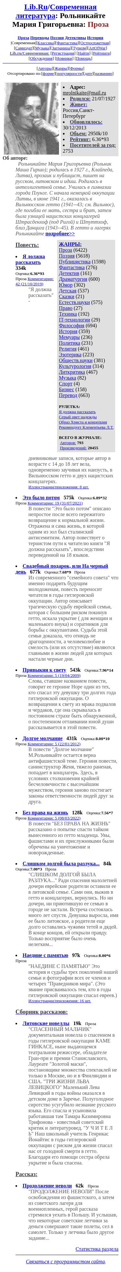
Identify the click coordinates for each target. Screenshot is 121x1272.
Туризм (79, 48)
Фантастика (67, 42)
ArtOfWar (97, 48)
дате (88, 73)
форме (48, 73)
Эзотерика (70, 354)
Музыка (42, 48)
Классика (45, 42)
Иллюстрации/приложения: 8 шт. (58, 486)
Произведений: (73, 447)
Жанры (61, 68)
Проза (23, 37)
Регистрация (63, 53)
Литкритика (72, 372)
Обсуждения (41, 58)
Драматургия (73, 279)
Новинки (64, 58)
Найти (83, 53)
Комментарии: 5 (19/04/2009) (53, 675)
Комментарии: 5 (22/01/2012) (53, 743)
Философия (71, 325)
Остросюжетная (94, 42)
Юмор (66, 285)
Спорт (65, 383)
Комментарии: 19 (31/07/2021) (55, 503)
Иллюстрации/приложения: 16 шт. (59, 1000)
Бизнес (66, 389)
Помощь (83, 58)
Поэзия (57, 37)
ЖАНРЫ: (70, 244)
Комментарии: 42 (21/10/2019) (34, 281)
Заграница (61, 48)
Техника (68, 314)
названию (103, 73)
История (95, 37)
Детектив (69, 273)
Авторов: (68, 442)
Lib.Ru (36, 7)
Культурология (75, 366)
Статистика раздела (97, 1249)
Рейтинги (101, 53)
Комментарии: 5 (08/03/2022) (53, 818)
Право (65, 308)
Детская (67, 290)
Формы (76, 68)
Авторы (45, 68)
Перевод (68, 395)
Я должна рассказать (77, 411)
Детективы (75, 37)
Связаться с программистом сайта (65, 1261)
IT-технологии (74, 319)
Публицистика (74, 261)
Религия (67, 348)
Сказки (66, 296)
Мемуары (69, 337)
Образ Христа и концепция (83, 422)
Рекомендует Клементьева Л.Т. (86, 427)
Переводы (39, 37)
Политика (69, 343)
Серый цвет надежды (77, 416)
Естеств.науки (74, 302)
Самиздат (23, 48)
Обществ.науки (75, 360)
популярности (69, 73)
